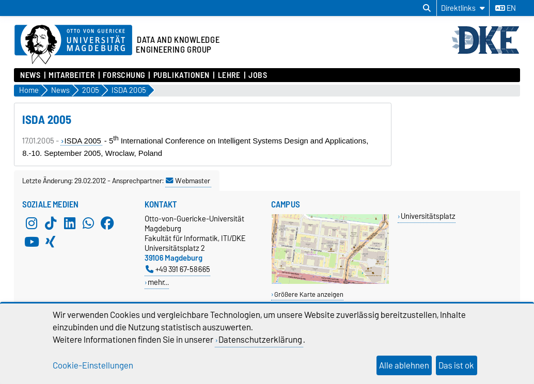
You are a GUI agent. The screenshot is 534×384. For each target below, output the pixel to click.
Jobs (257, 75)
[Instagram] (31, 223)
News (30, 75)
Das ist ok (456, 365)
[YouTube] (31, 241)
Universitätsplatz (428, 216)
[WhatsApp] (88, 223)
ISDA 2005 (83, 141)
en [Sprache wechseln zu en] (505, 8)
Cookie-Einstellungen (93, 365)
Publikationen (181, 75)
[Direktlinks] (463, 8)
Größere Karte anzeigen (308, 294)
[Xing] (50, 241)
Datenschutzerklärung (260, 339)
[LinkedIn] (69, 223)
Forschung (124, 75)
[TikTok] (50, 223)
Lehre (229, 75)
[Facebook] (107, 223)
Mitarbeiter (72, 75)
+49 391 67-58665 (178, 269)
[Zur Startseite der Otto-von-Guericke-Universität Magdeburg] (73, 45)
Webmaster (188, 180)
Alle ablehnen (404, 365)
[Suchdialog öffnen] (427, 8)
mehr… (158, 282)
